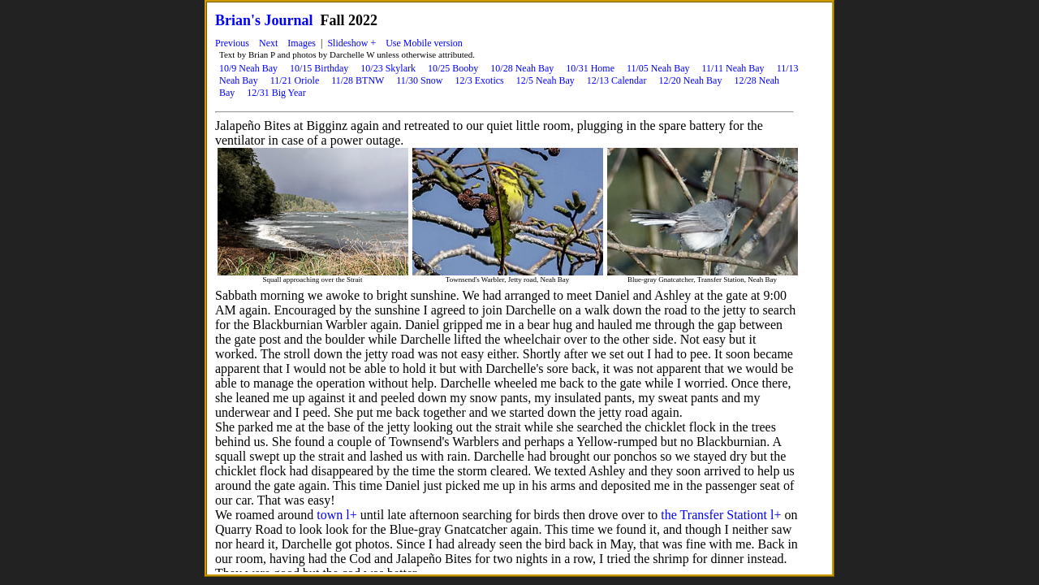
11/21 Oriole (295, 80)
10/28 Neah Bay (522, 68)
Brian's (238, 20)
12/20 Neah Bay (690, 80)
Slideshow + (351, 43)
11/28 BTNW (357, 80)
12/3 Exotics (479, 80)
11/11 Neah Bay (733, 68)
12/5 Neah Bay (545, 80)
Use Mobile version (424, 43)
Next (268, 43)
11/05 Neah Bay (658, 68)
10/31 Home (590, 68)
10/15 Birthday (319, 68)
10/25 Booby (453, 68)
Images (301, 43)
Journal (289, 20)
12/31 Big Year (276, 92)
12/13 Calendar (617, 80)
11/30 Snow (419, 80)
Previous (232, 43)
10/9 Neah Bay (248, 68)
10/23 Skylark (388, 68)
